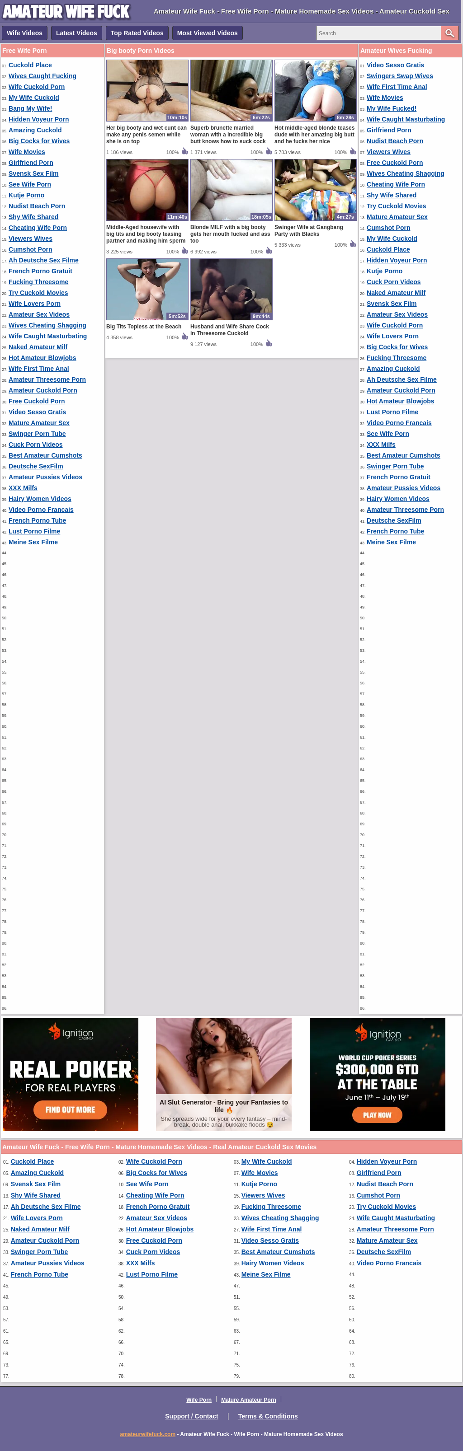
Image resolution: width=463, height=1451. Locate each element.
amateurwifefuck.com (147, 1434)
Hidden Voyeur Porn (39, 119)
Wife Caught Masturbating (48, 336)
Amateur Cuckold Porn (43, 390)
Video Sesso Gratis (37, 412)
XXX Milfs (23, 487)
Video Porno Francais (41, 509)
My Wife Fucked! (391, 108)
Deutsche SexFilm (36, 466)
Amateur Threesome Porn (47, 379)
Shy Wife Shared (33, 216)
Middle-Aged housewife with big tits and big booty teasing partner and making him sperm (145, 234)
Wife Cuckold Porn (37, 86)
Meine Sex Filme (33, 542)
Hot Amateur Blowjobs (42, 357)
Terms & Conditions (268, 1416)
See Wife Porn (30, 184)
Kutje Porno (26, 195)
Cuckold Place (30, 65)
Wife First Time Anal (39, 368)
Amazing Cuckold (35, 130)
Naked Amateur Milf (38, 347)
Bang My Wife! (30, 108)
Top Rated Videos (137, 33)
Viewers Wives (30, 238)
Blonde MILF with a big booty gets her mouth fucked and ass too (230, 234)
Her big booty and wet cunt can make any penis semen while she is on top (146, 135)
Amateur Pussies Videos (45, 477)
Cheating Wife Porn (38, 227)
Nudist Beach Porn (37, 206)
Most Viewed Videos (207, 33)
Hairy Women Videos (40, 498)
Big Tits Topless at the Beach (143, 326)
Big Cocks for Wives (39, 141)
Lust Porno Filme (34, 531)
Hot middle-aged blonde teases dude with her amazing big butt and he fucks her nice (314, 135)
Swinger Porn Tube (37, 433)
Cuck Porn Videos (36, 444)
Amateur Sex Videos (39, 314)
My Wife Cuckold (34, 97)
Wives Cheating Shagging (47, 325)
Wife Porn (199, 1400)
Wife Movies (27, 151)
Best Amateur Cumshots (45, 455)
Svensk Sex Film (34, 173)
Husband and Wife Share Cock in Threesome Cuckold (229, 330)
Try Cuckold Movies (38, 292)
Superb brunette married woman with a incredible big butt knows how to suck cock (228, 135)
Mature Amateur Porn (248, 1400)
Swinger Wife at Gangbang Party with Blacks (308, 230)
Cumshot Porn (30, 249)
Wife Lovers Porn (35, 303)
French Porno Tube (37, 520)
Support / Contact (191, 1416)
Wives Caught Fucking (42, 76)
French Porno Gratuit (40, 271)
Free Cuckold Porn (37, 401)
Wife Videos (25, 33)
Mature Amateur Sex (39, 422)
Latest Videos (76, 33)
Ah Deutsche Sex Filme (44, 260)
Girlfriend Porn (31, 162)
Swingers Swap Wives (400, 76)
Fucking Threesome (38, 282)
